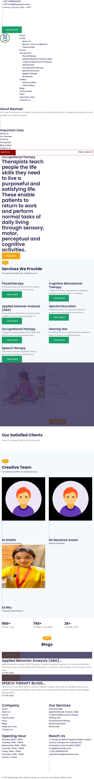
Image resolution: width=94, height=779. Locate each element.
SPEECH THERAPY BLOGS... (23, 683)
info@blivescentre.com (60, 748)
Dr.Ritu (7, 607)
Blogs (22, 88)
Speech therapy (29, 73)
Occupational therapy (32, 67)
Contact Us (24, 100)
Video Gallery (28, 85)
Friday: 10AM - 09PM (11, 751)
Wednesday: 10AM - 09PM (14, 745)
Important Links (27, 97)
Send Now (57, 421)
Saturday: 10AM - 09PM (13, 754)
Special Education (30, 70)
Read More (11, 256)
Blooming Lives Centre (19, 777)
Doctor (22, 50)
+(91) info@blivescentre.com (16, 4)
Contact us (5, 148)
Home (22, 35)
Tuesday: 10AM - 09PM (12, 742)
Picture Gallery (29, 82)
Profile (22, 38)
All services (27, 76)
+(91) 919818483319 (11, 1)
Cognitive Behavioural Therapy (37, 62)
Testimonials (28, 47)
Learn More (12, 294)
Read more (11, 655)
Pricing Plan (5, 142)
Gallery (22, 79)
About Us (26, 41)
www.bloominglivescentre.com (63, 754)
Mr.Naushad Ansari (63, 540)
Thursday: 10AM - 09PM (13, 748)
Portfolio (4, 139)
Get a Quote (12, 29)
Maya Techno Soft (63, 777)
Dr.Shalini (9, 540)
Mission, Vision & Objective (34, 44)
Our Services (25, 53)
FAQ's (22, 94)
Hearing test (28, 65)
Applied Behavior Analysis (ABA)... (32, 660)
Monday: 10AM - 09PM (12, 739)
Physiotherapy (29, 56)
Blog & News (6, 145)
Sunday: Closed (9, 757)
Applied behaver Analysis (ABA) (37, 59)
